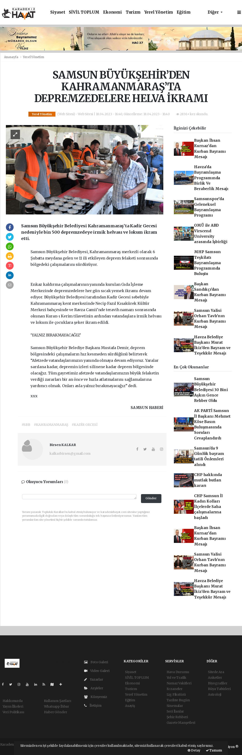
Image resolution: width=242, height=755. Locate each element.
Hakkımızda (13, 701)
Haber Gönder (55, 712)
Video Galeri (96, 671)
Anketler (215, 677)
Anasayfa (11, 57)
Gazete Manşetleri (181, 723)
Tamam (214, 750)
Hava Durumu (178, 672)
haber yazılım (11, 749)
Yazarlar (93, 679)
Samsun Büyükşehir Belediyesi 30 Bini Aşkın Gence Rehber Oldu (211, 390)
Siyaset (57, 12)
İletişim (92, 705)
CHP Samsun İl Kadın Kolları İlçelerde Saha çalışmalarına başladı (208, 507)
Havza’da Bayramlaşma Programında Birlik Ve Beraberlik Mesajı (211, 178)
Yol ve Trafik (177, 677)
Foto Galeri (96, 662)
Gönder (151, 498)
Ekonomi (112, 12)
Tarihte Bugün (178, 700)
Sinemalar (175, 706)
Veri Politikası (13, 712)
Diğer (214, 12)
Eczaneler (175, 689)
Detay (194, 750)
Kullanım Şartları (57, 701)
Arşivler (93, 688)
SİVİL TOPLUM (84, 12)
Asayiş (130, 706)
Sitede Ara (216, 672)
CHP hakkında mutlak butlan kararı (208, 480)
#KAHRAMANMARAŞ (51, 425)
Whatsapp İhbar (56, 706)
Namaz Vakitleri (179, 683)
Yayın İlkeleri (13, 706)
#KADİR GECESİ (85, 425)
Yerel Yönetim (158, 12)
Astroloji (214, 694)
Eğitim (184, 12)
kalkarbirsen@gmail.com (70, 453)
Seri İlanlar (175, 711)
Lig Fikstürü (176, 694)
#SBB (26, 425)
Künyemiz (95, 697)
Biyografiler (217, 683)
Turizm (133, 12)
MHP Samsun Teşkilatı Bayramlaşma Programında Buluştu (207, 263)
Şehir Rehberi (177, 717)
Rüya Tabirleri (219, 689)
